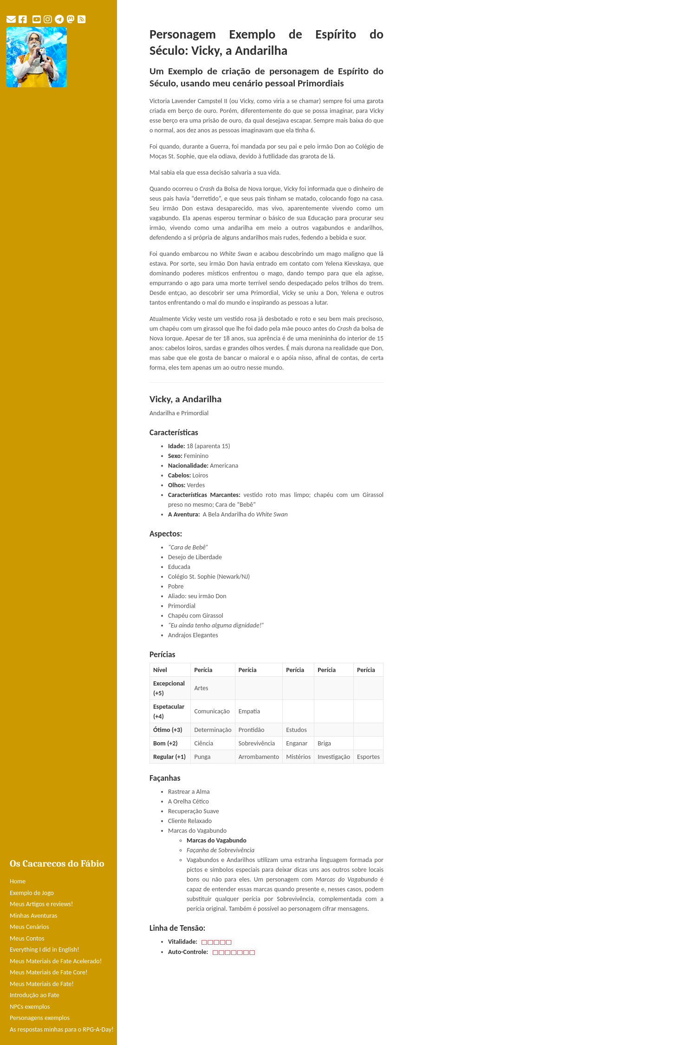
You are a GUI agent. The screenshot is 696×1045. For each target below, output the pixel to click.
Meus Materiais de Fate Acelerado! (56, 961)
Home (18, 881)
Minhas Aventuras (33, 916)
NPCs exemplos (30, 1007)
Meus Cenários (29, 927)
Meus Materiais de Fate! (42, 984)
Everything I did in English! (44, 950)
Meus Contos (27, 938)
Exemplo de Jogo (32, 893)
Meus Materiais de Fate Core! (49, 972)
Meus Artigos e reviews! (41, 904)
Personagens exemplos (40, 1018)
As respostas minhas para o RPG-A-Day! (62, 1029)
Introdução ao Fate (34, 995)
